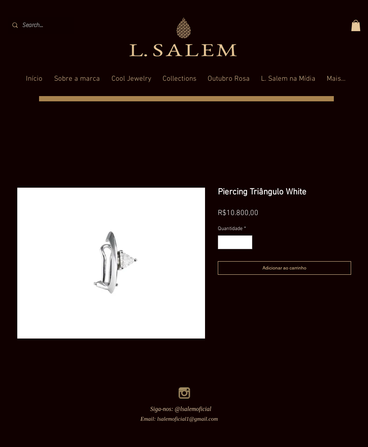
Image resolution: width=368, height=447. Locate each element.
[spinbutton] (235, 242)
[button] (355, 25)
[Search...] (40, 25)
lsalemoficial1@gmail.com (187, 419)
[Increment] (246, 242)
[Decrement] (223, 242)
